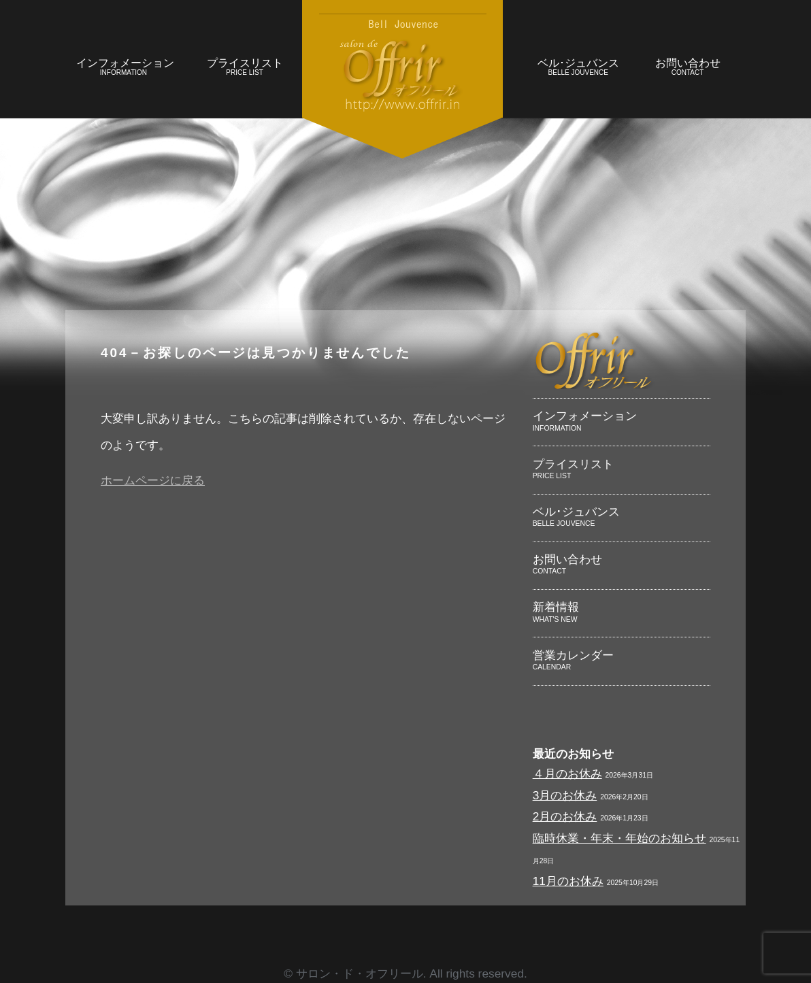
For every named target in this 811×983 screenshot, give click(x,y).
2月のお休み (565, 816)
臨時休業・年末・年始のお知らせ (619, 838)
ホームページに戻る (153, 480)
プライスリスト (244, 68)
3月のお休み (565, 795)
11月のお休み (568, 881)
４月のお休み (567, 773)
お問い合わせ (687, 68)
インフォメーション (125, 68)
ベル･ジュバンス (578, 68)
